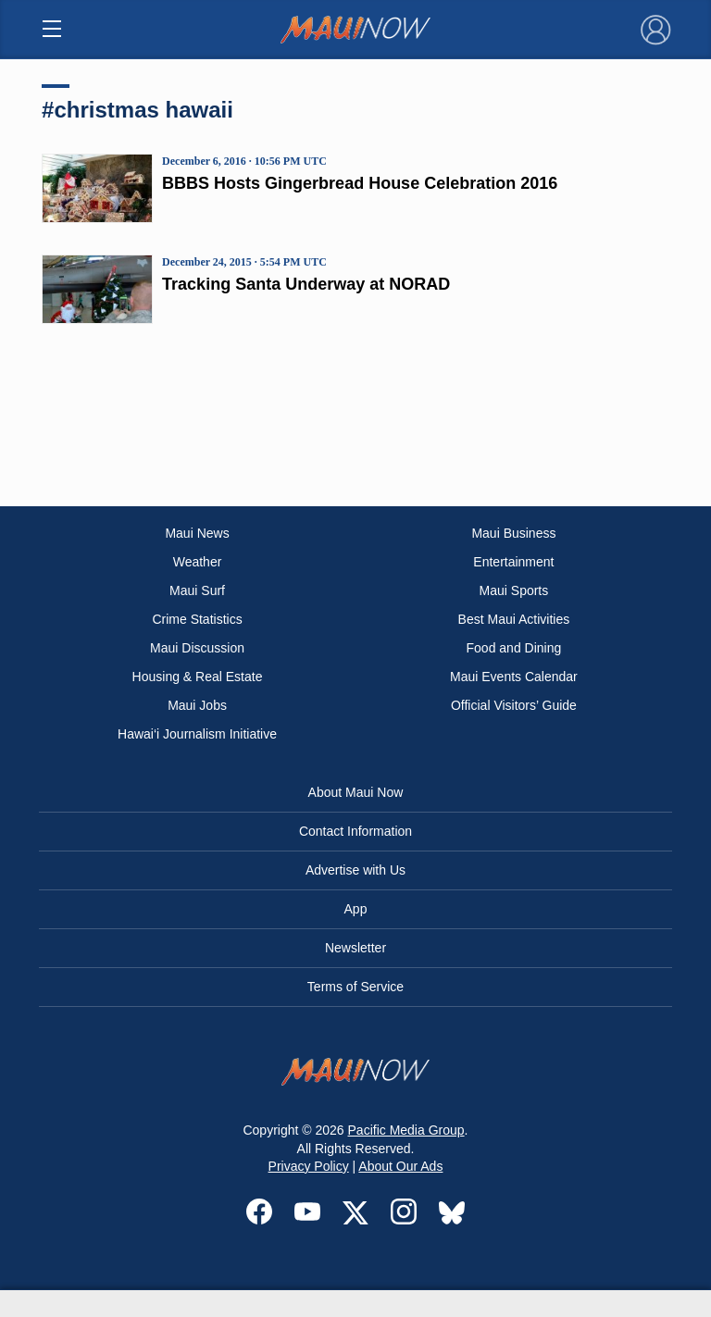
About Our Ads (400, 1166)
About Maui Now (356, 792)
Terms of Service (355, 986)
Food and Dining (514, 647)
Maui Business (513, 533)
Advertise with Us (355, 870)
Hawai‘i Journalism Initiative (197, 734)
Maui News (197, 533)
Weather (197, 561)
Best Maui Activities (514, 619)
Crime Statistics (197, 619)
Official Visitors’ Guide (514, 705)
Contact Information (355, 831)
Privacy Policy (308, 1166)
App (356, 908)
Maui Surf (197, 590)
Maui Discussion (197, 647)
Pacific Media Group (406, 1130)
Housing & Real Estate (197, 676)
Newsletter (355, 947)
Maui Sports (514, 590)
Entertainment (513, 561)
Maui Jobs (197, 705)
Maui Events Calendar (514, 676)
